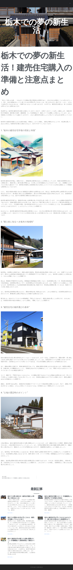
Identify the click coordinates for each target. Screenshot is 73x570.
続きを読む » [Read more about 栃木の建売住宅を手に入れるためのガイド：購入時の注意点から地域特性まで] (47, 534)
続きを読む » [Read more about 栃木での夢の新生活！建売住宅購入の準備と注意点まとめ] (10, 512)
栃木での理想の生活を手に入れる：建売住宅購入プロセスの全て (21, 518)
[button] (70, 3)
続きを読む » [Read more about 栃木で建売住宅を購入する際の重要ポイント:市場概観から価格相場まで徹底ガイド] (10, 557)
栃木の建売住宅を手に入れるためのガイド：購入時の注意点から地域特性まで (58, 518)
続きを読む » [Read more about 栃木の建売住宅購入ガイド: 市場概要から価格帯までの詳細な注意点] (47, 512)
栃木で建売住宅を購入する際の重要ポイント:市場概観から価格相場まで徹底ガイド (21, 540)
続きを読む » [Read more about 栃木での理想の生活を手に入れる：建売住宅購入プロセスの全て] (10, 534)
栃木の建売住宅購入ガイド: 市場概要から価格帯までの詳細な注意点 (58, 497)
